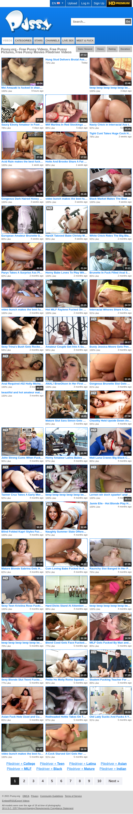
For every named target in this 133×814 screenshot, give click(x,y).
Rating (112, 49)
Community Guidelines (51, 796)
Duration (125, 49)
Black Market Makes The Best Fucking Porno (111, 198)
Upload (72, 3)
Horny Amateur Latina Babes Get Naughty (66, 457)
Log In (85, 3)
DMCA (26, 796)
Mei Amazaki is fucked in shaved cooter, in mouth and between (22, 87)
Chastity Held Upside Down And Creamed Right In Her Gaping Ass (111, 420)
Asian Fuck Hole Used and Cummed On (22, 716)
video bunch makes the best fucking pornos (66, 198)
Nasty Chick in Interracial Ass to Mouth (111, 124)
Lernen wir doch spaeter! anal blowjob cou (111, 494)
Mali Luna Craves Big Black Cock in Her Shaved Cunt (111, 457)
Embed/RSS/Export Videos (16, 801)
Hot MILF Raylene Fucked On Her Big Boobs (66, 309)
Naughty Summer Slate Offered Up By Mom (66, 531)
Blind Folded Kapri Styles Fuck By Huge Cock (22, 531)
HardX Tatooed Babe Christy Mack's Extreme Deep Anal (66, 235)
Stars (38, 40)
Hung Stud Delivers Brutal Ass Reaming (66, 59)
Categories (23, 40)
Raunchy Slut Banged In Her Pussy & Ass (111, 568)
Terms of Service (73, 796)
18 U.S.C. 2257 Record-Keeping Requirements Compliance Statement (37, 808)
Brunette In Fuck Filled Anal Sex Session (111, 272)
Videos (7, 40)
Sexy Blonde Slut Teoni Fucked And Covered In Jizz (22, 679)
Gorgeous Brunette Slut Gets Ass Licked (111, 383)
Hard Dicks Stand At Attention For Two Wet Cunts (66, 605)
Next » (114, 781)
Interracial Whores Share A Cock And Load (111, 309)
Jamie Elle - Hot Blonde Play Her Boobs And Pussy (111, 503)
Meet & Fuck (85, 40)
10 (99, 781)
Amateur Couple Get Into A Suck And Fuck (66, 346)
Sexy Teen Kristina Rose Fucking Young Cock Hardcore (22, 605)
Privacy (34, 796)
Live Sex (68, 40)
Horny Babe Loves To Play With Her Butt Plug (66, 272)
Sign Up (99, 3)
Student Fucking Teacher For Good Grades (111, 679)
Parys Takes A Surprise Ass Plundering (22, 272)
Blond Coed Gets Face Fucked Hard (66, 642)
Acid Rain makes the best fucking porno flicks (22, 161)
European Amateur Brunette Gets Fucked (22, 235)
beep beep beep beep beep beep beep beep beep (111, 87)
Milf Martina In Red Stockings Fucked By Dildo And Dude (66, 124)
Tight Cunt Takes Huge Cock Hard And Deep (111, 133)
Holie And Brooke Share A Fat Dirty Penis (66, 161)
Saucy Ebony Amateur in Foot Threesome (22, 124)
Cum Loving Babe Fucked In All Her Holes (66, 568)
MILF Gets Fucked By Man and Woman (111, 642)
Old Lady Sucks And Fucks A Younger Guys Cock (111, 716)
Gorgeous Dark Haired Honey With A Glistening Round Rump (22, 198)
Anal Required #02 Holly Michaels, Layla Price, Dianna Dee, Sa (22, 383)
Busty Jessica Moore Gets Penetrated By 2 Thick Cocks (111, 346)
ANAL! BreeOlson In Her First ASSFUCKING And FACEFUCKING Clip (66, 383)
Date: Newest (85, 49)
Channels (53, 40)
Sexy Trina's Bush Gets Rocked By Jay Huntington (22, 346)
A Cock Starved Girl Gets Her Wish (66, 753)
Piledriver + (20, 763)
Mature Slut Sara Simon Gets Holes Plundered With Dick (66, 420)
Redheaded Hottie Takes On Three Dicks (66, 716)
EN (57, 3)
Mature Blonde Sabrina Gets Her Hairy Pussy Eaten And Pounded (22, 568)
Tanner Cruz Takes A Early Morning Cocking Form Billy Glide (22, 494)
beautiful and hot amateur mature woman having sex (22, 392)
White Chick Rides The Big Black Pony (111, 235)
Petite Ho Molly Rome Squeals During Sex (66, 679)
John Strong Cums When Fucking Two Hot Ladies (22, 457)
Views (100, 49)
